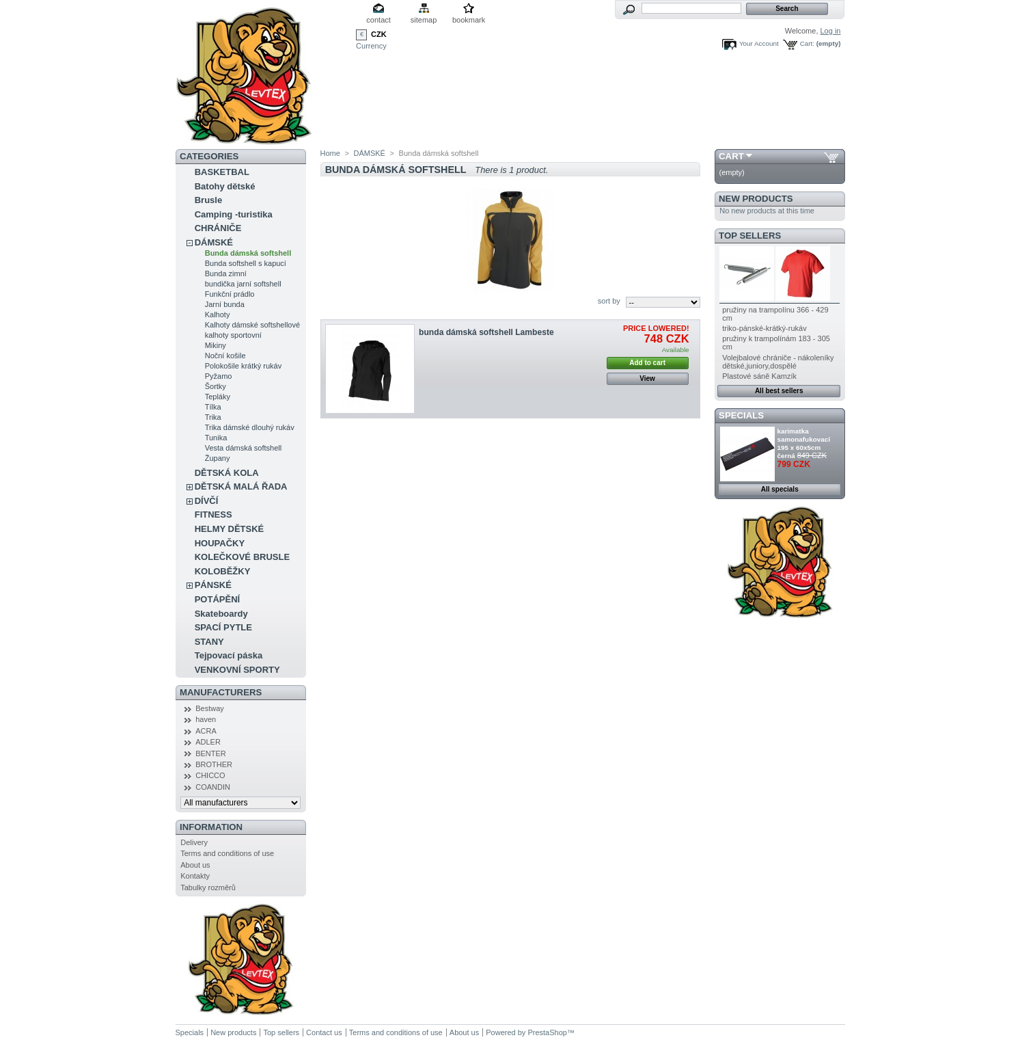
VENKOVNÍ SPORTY (237, 670)
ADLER (208, 742)
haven (205, 719)
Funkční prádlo (230, 294)
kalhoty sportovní (233, 335)
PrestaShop (546, 1032)
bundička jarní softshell (243, 284)
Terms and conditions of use (227, 853)
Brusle (208, 200)
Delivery (194, 842)
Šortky (215, 386)
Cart (731, 156)
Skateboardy (221, 614)
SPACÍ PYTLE (223, 627)
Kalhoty (217, 314)
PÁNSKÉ (213, 585)
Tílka (213, 407)
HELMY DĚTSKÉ (229, 529)
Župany (217, 458)
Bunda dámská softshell (248, 253)
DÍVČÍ (207, 501)
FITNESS (213, 514)
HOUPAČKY (220, 543)
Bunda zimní (226, 273)
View (647, 378)
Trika (213, 417)
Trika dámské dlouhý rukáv (249, 427)
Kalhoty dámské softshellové (252, 325)
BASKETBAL (222, 172)
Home (330, 153)
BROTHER (213, 764)
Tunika (216, 437)
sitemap (424, 20)
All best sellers (779, 391)
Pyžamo (218, 376)
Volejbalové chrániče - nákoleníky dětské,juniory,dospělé (777, 361)
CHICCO (210, 775)
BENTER (210, 753)
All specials (780, 489)
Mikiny (215, 345)
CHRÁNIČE (218, 228)
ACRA (206, 731)
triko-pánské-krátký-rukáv (764, 328)
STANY (209, 642)
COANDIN (212, 787)
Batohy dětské (225, 186)
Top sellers (750, 235)
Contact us (324, 1032)
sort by (609, 301)
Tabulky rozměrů (208, 887)
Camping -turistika (234, 214)
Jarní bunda (225, 304)
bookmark (468, 20)
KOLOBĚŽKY (223, 571)
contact (378, 20)
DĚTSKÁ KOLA (227, 473)
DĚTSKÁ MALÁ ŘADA (241, 486)
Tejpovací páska (228, 655)
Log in (831, 31)
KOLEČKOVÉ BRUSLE (242, 557)
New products (755, 198)
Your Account (759, 43)
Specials (741, 415)
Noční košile (225, 355)
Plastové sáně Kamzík (759, 376)
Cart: (807, 43)
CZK (379, 34)
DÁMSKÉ (214, 242)
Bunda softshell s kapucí (245, 263)
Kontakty (195, 876)
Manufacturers (221, 692)
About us (195, 865)
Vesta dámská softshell (243, 448)
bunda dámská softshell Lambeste (486, 332)
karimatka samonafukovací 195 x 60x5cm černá (803, 443)
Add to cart (647, 362)
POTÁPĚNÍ (217, 599)
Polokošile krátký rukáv (243, 366)
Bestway (209, 708)
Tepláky (217, 396)
